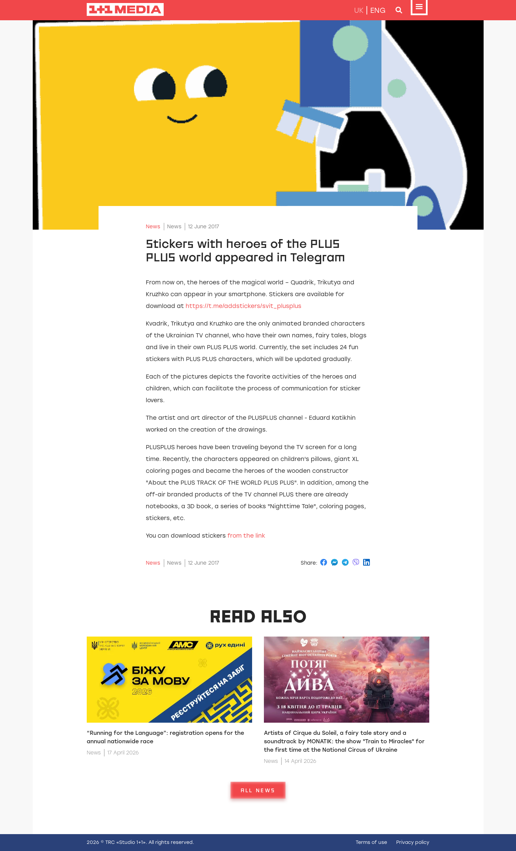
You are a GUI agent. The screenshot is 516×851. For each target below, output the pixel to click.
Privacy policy (412, 842)
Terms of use (371, 842)
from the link (246, 535)
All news (258, 790)
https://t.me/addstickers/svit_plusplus (243, 306)
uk (358, 10)
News (153, 227)
